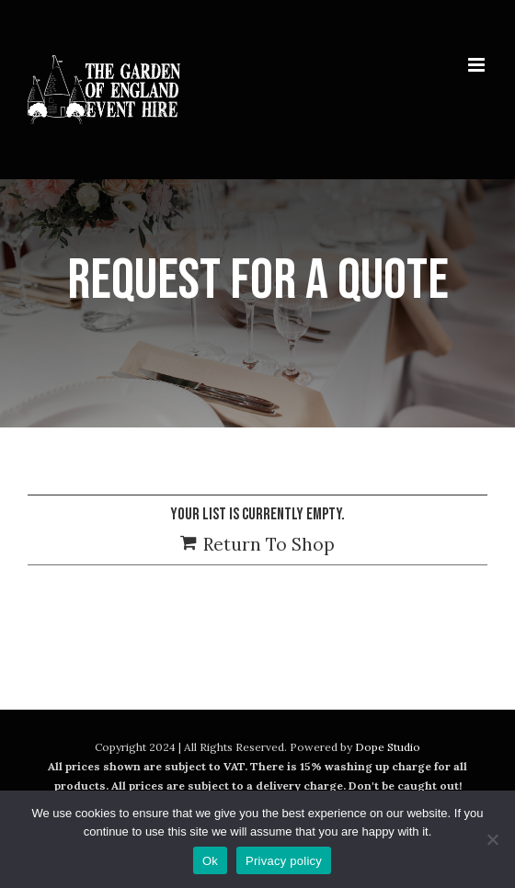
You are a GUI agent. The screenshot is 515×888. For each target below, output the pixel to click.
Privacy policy (284, 861)
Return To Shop (269, 544)
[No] (492, 839)
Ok (210, 861)
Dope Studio (387, 747)
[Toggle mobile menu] (477, 64)
